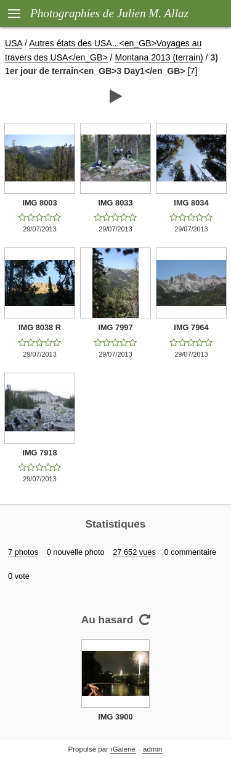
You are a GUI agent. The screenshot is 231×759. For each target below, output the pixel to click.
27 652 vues (134, 552)
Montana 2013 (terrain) (159, 57)
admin (152, 749)
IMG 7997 (115, 327)
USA (13, 43)
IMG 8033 (115, 202)
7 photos (23, 552)
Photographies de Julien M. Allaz (109, 13)
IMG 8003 (39, 202)
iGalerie (123, 749)
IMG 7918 (39, 452)
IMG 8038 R (39, 327)
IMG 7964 (191, 327)
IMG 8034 (191, 202)
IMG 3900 (115, 716)
